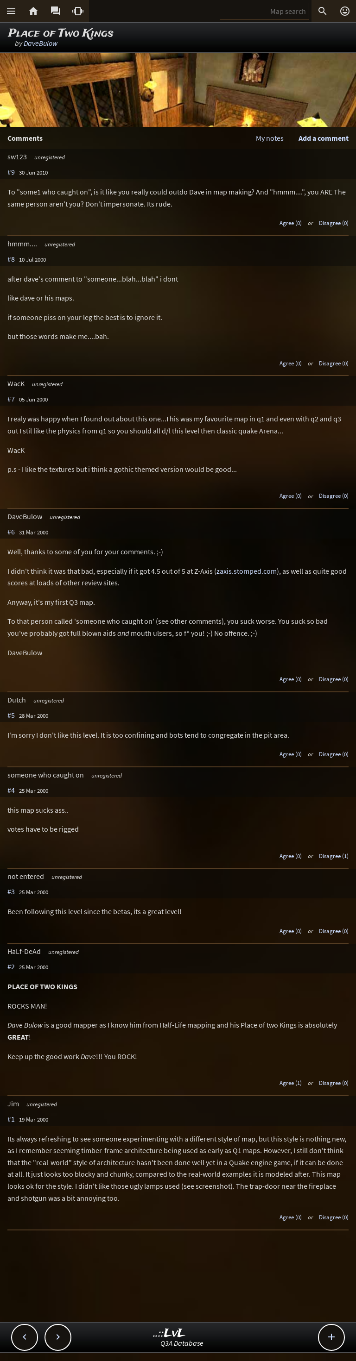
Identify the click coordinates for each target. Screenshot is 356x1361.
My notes (270, 138)
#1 (11, 1118)
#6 (11, 531)
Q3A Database (181, 1343)
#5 (11, 715)
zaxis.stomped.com (246, 571)
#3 (11, 891)
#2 (11, 966)
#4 (11, 790)
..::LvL (169, 1333)
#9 (11, 171)
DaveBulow (40, 43)
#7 (11, 398)
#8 (11, 258)
